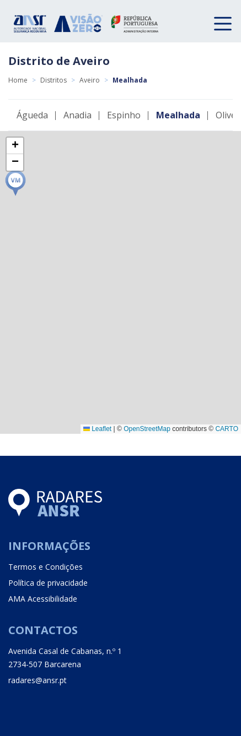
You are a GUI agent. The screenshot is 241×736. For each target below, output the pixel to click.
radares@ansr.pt (37, 680)
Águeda (32, 115)
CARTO (226, 429)
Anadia (77, 115)
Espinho (124, 115)
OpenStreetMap (147, 429)
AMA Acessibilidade (42, 598)
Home (18, 80)
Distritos (53, 80)
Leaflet (97, 429)
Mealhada (178, 115)
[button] (15, 183)
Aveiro (89, 80)
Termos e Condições (45, 566)
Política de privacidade (48, 582)
